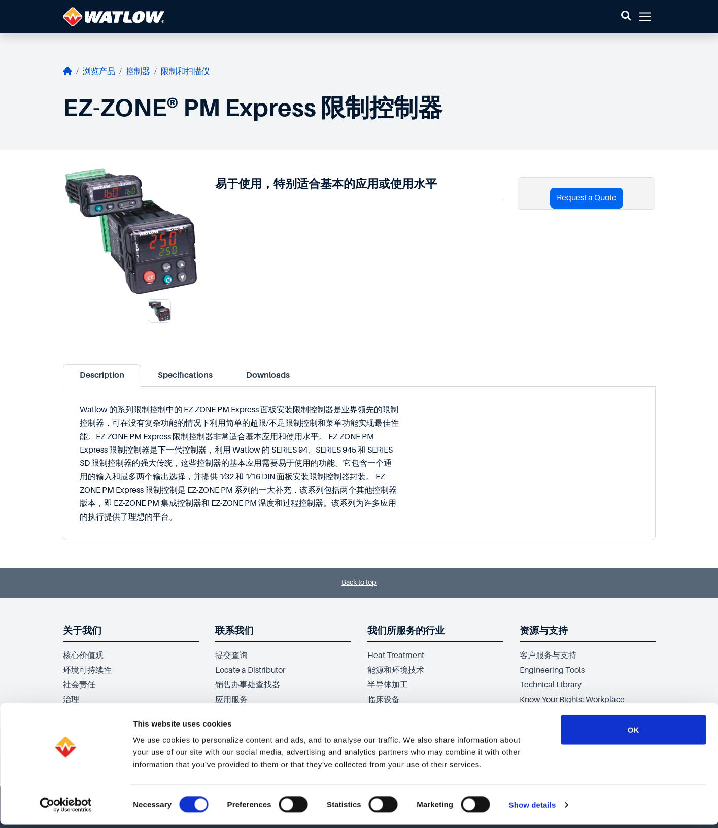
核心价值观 (83, 655)
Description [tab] (102, 375)
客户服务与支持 (548, 655)
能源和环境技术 (395, 670)
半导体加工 (387, 684)
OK (633, 732)
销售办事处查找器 (247, 684)
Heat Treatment (395, 655)
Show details (532, 808)
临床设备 (383, 699)
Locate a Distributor (250, 670)
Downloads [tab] (268, 375)
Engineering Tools (552, 670)
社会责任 (79, 684)
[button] (626, 16)
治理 (71, 699)
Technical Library (551, 684)
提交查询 (231, 655)
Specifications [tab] (185, 375)
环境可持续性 (87, 670)
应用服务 (231, 699)
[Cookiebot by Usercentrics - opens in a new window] (65, 808)
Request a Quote (587, 197)
